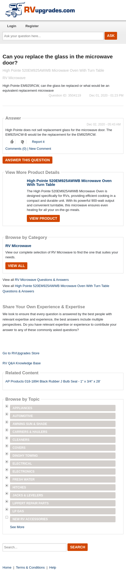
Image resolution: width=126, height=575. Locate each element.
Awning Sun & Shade (30, 424)
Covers (19, 448)
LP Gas (18, 511)
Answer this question (27, 160)
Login (11, 26)
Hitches (19, 487)
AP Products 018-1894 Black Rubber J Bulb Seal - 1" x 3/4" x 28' (52, 381)
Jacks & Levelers (28, 495)
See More (17, 527)
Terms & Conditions (30, 567)
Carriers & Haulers (30, 432)
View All (16, 266)
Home (7, 567)
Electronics (24, 471)
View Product (43, 218)
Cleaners (21, 440)
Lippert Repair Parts (31, 503)
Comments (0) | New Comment (28, 149)
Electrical (22, 463)
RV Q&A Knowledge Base (22, 363)
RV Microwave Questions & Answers (42, 280)
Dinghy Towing (25, 455)
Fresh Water (24, 479)
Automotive (23, 416)
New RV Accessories (30, 519)
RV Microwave (18, 245)
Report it (38, 141)
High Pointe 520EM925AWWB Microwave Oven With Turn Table (69, 182)
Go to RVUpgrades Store (21, 353)
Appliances (22, 408)
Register (32, 26)
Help (52, 567)
